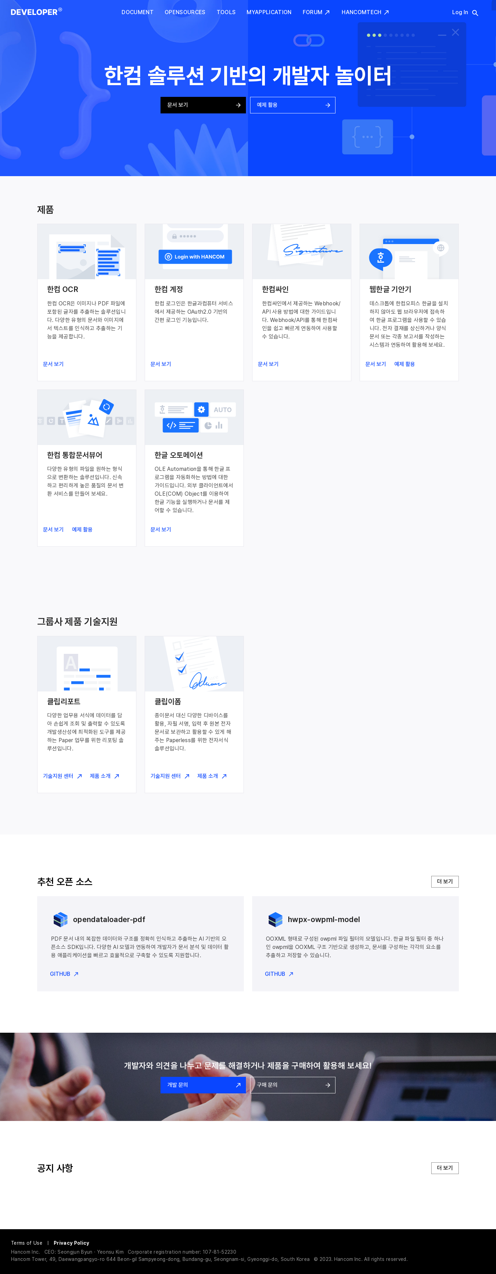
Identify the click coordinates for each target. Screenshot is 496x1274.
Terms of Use (26, 1243)
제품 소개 (104, 776)
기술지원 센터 (62, 776)
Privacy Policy (72, 1243)
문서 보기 (203, 105)
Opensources (185, 12)
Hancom (343, 1259)
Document (137, 12)
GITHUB (64, 974)
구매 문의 (292, 1085)
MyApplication (269, 12)
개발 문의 (203, 1085)
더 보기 (445, 881)
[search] (471, 13)
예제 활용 (292, 105)
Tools (226, 12)
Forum (317, 12)
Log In (460, 12)
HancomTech (365, 12)
